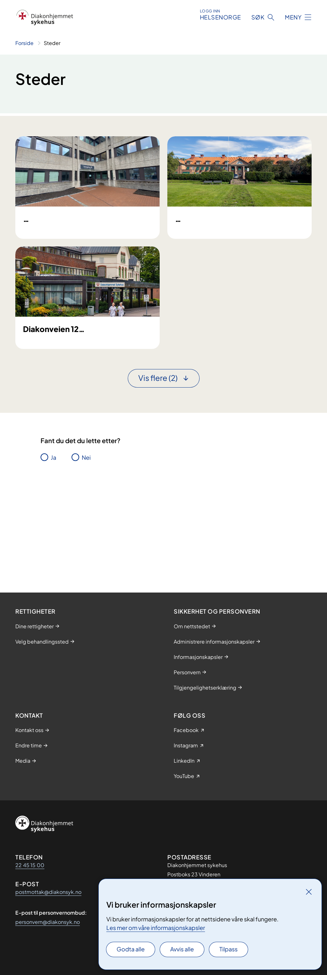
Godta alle (131, 949)
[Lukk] (309, 892)
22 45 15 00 (29, 865)
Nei (86, 552)
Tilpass (228, 949)
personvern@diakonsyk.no (47, 921)
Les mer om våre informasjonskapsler (155, 927)
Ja (53, 552)
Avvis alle (182, 949)
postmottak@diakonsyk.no (48, 891)
